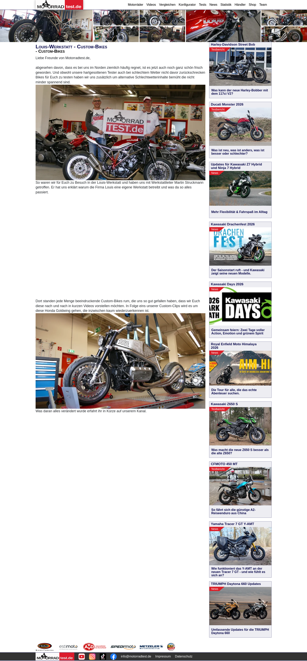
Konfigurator (187, 4)
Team (263, 4)
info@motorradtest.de (136, 656)
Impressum (163, 656)
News (213, 4)
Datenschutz (183, 656)
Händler (239, 4)
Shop (252, 4)
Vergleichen (167, 4)
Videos (151, 4)
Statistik (225, 4)
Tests (202, 4)
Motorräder (135, 4)
